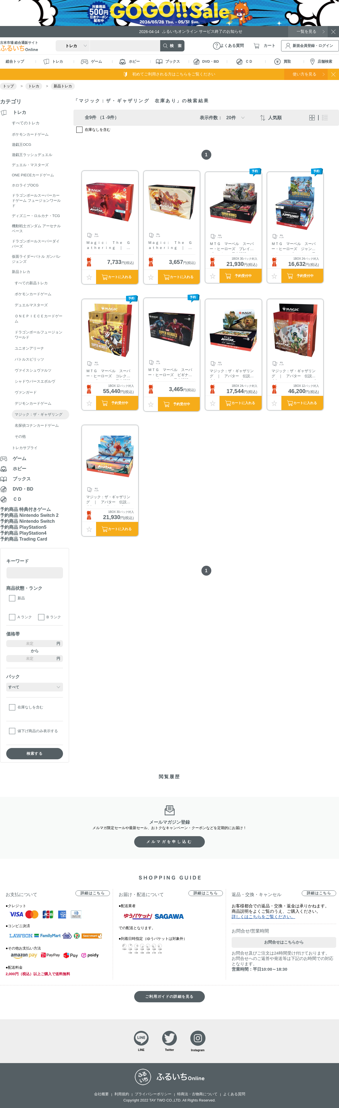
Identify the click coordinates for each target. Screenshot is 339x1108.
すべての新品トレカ (31, 283)
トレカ (53, 61)
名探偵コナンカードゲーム (37, 425)
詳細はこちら (93, 893)
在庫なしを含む (30, 707)
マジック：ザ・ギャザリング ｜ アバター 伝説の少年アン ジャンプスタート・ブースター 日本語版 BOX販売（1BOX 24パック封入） (232, 374)
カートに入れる (120, 277)
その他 (20, 436)
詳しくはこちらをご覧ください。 (263, 916)
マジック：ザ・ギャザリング (38, 414)
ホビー (129, 62)
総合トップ (15, 61)
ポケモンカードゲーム (33, 294)
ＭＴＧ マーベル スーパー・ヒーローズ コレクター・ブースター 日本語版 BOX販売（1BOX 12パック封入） (108, 374)
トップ (8, 86)
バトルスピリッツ (29, 359)
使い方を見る (304, 74)
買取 (282, 61)
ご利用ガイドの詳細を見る (169, 996)
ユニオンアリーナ (29, 348)
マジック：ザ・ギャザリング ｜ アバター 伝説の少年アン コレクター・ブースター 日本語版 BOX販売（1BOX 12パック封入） (294, 374)
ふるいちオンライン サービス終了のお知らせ (190, 31)
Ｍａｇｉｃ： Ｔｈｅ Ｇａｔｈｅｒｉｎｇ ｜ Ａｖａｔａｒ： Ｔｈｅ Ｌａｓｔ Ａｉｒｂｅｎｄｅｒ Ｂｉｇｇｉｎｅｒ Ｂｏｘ (170, 245)
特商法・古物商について (197, 1094)
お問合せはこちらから (284, 942)
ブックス (168, 61)
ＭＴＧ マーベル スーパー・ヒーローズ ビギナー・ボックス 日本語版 (170, 373)
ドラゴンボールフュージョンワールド (38, 334)
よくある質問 (234, 1094)
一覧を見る (306, 31)
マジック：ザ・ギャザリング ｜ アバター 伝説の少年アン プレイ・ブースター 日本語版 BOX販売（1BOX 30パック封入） (108, 500)
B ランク (54, 617)
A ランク (25, 617)
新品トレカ (63, 86)
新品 (21, 598)
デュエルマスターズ (31, 305)
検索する (35, 753)
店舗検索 (321, 61)
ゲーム (91, 61)
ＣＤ (244, 62)
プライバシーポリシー (153, 1094)
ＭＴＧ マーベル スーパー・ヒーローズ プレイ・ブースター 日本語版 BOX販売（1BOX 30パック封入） (232, 247)
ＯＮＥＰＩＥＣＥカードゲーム (38, 318)
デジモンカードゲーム (33, 403)
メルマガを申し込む (169, 842)
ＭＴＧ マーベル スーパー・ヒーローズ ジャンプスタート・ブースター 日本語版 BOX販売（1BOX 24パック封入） (294, 247)
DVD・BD (206, 62)
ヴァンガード (26, 392)
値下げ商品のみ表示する (38, 731)
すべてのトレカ (26, 123)
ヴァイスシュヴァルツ (33, 370)
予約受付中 (243, 276)
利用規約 (121, 1094)
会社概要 (101, 1094)
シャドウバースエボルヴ (35, 381)
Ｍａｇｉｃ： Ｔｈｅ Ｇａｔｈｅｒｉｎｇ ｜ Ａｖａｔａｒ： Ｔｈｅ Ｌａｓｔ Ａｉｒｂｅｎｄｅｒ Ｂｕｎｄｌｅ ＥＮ (108, 245)
